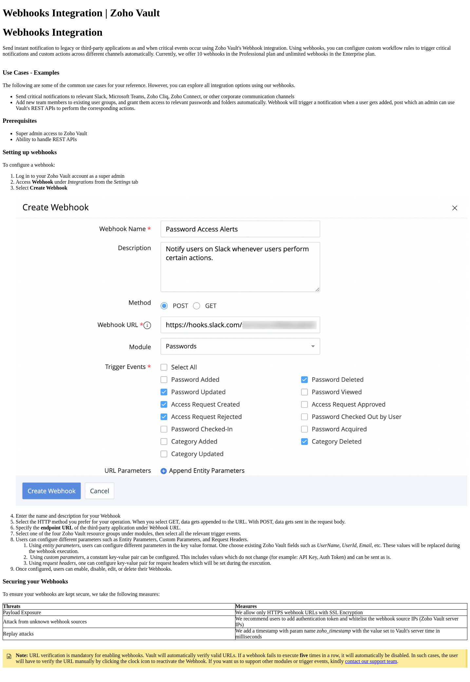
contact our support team (371, 661)
